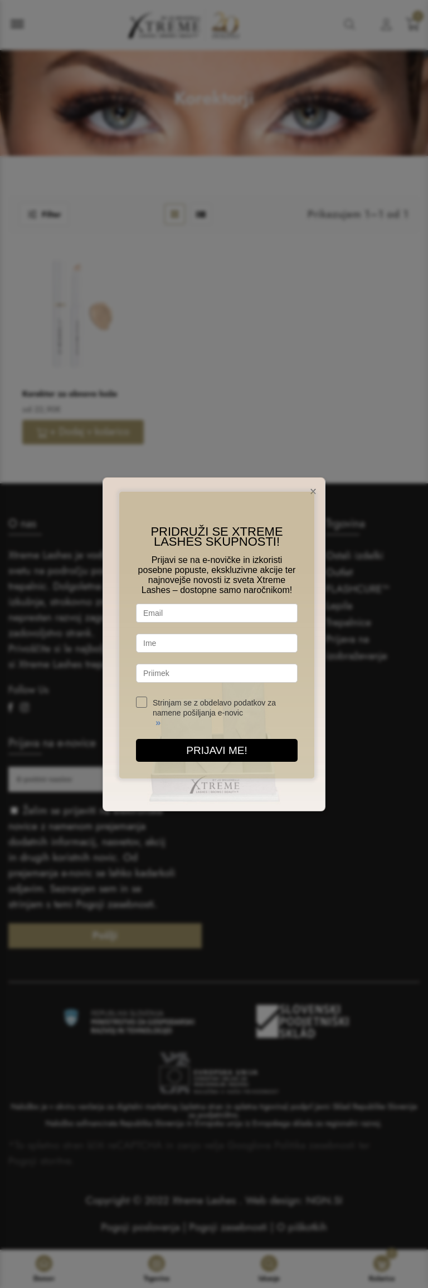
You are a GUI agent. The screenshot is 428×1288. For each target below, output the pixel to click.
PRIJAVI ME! (216, 750)
